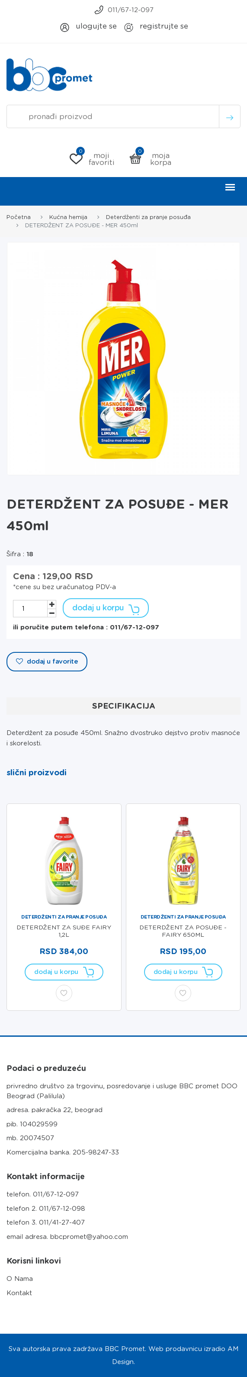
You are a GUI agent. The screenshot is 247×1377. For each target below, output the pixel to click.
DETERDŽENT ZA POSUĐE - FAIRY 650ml (183, 931)
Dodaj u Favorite (47, 661)
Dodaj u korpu (105, 607)
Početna (18, 217)
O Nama (19, 1279)
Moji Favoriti (92, 159)
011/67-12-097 (123, 9)
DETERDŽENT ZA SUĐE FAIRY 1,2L (63, 931)
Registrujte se (155, 27)
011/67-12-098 (62, 1209)
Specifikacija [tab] (123, 705)
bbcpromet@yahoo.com (89, 1237)
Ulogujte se (88, 27)
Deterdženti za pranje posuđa (148, 217)
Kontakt (19, 1293)
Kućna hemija (68, 217)
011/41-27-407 (62, 1222)
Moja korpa (150, 159)
